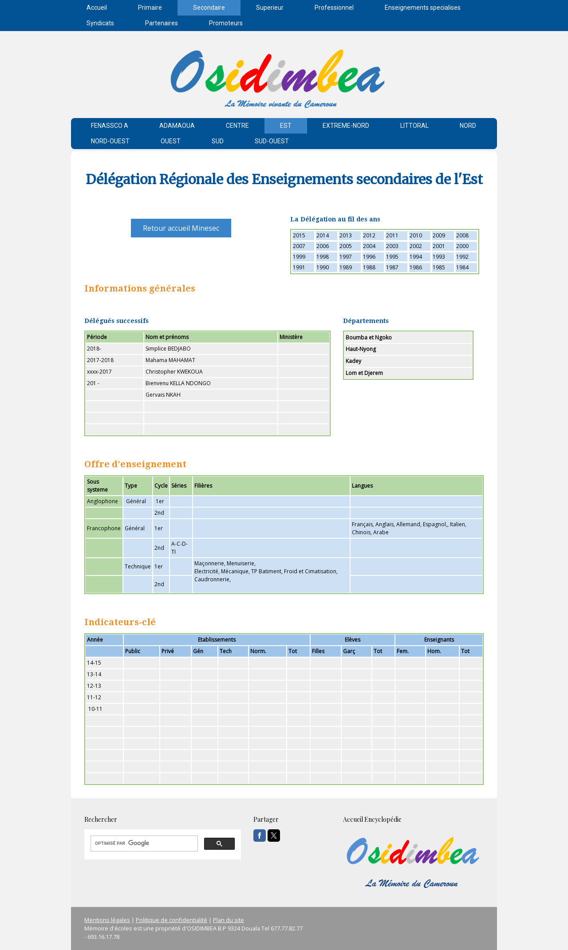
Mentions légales (107, 920)
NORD (468, 125)
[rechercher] (143, 843)
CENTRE (237, 125)
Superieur (270, 7)
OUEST (171, 141)
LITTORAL (414, 125)
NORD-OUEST (110, 141)
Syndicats (100, 23)
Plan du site (228, 920)
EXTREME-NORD (346, 125)
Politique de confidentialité (171, 920)
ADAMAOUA (177, 125)
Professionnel (334, 7)
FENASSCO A (109, 125)
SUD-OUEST (272, 141)
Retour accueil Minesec (181, 228)
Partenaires (161, 23)
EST (286, 125)
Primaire (150, 7)
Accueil (97, 7)
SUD (218, 141)
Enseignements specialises (423, 7)
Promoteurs (226, 23)
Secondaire (209, 7)
